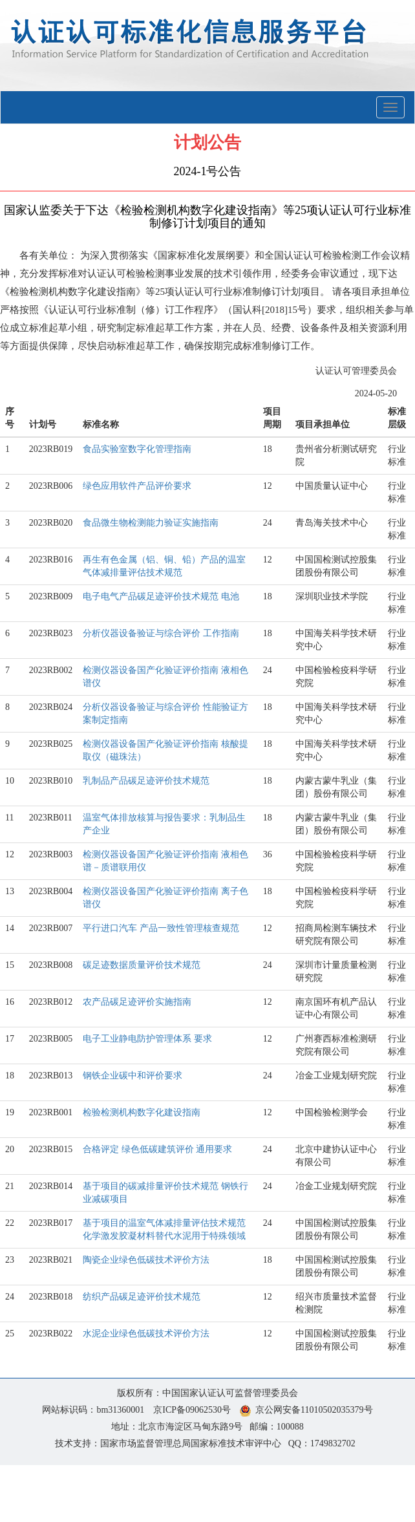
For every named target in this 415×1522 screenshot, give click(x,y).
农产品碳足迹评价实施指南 (137, 1002)
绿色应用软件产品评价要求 (137, 486)
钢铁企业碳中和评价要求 (132, 1075)
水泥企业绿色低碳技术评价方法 (146, 1333)
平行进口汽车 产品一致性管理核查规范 (161, 928)
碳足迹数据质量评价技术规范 (141, 965)
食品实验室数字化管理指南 (137, 449)
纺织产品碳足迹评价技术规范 (141, 1297)
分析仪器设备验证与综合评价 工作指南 (161, 633)
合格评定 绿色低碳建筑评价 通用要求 (157, 1149)
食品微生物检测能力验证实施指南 (150, 523)
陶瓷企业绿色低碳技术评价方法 (146, 1260)
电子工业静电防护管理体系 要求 (147, 1039)
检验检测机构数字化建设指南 (141, 1112)
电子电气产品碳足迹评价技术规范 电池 (161, 596)
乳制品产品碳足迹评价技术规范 (146, 781)
